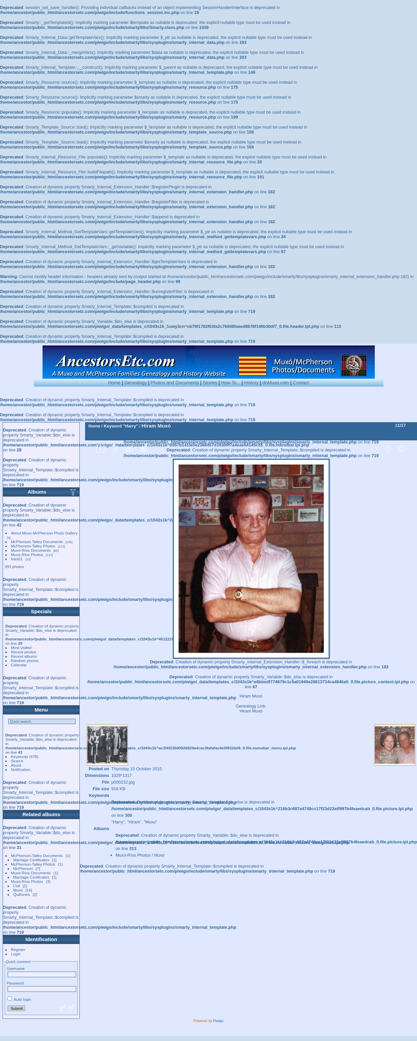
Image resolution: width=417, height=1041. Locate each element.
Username (16, 968)
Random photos (25, 660)
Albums (37, 492)
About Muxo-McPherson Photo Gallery (44, 533)
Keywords (19, 756)
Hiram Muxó (251, 711)
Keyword (113, 426)
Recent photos (23, 652)
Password (15, 983)
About (16, 765)
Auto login (19, 999)
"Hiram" (134, 821)
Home (114, 382)
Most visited (21, 647)
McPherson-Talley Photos (33, 546)
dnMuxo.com (275, 382)
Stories (210, 382)
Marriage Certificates (31, 860)
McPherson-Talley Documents (37, 541)
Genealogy (135, 382)
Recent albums (24, 656)
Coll (16, 886)
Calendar (19, 665)
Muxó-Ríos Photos (27, 554)
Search (17, 761)
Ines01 (17, 559)
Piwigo (218, 1021)
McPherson (23, 868)
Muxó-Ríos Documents (31, 550)
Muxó (18, 890)
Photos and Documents (175, 382)
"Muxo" (150, 821)
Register (18, 949)
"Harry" (130, 426)
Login (16, 954)
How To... (230, 382)
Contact (301, 382)
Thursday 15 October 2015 (136, 768)
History (251, 382)
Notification (20, 769)
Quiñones (21, 894)
